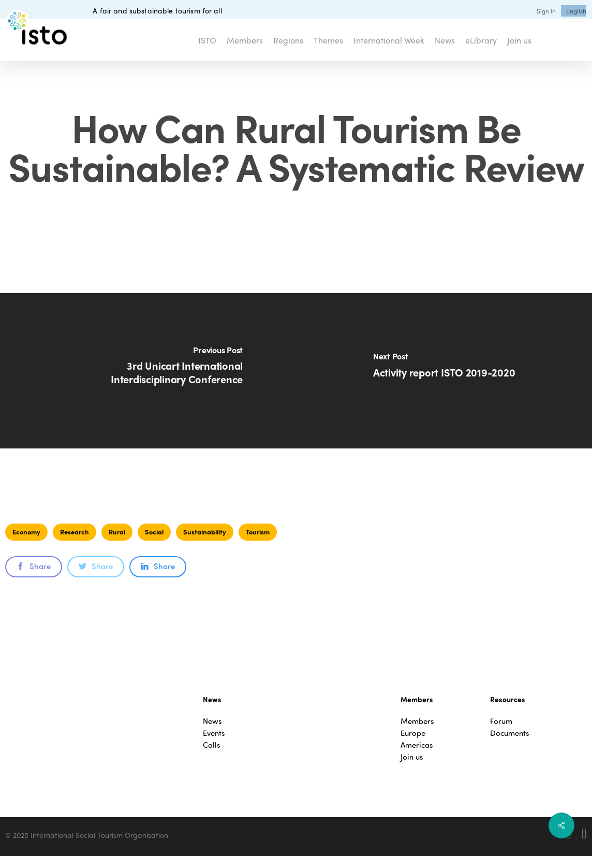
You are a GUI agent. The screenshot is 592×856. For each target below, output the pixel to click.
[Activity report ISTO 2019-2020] (444, 370)
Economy (26, 531)
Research (74, 531)
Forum (501, 721)
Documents (509, 733)
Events (214, 733)
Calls (211, 745)
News (212, 721)
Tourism (258, 531)
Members (417, 721)
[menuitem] (576, 11)
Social (154, 531)
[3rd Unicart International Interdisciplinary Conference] (148, 370)
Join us (412, 757)
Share (34, 566)
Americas (417, 745)
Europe (413, 733)
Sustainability (204, 531)
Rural (117, 531)
